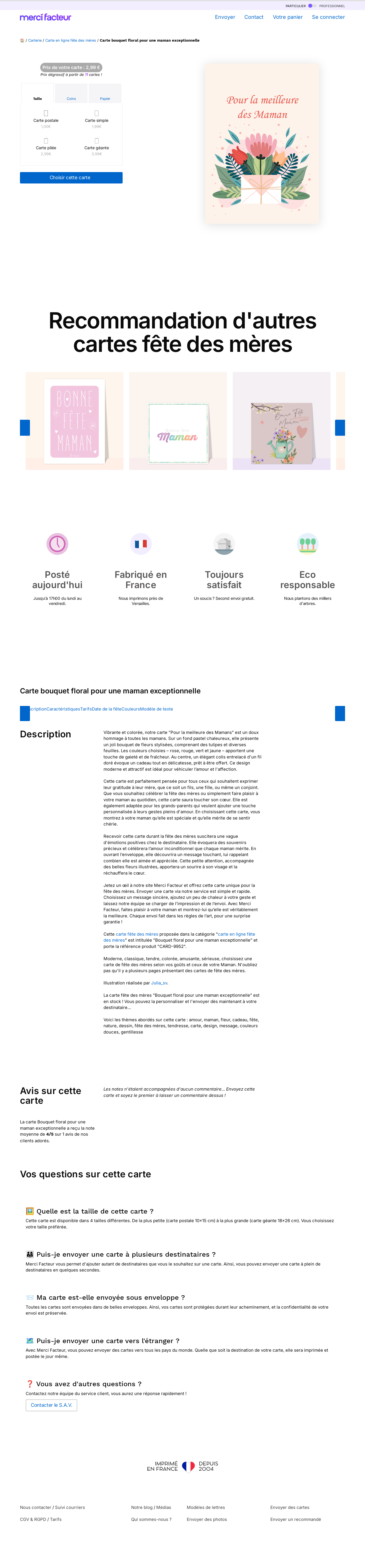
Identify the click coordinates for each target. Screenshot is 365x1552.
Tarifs (86, 709)
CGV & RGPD (33, 1519)
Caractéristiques (63, 709)
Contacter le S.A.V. (51, 1405)
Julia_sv (159, 983)
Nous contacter (35, 1507)
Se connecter (328, 17)
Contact (253, 17)
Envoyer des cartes (289, 1507)
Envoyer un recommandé (295, 1519)
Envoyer (225, 17)
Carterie (35, 40)
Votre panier (288, 17)
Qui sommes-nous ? (151, 1519)
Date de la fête (106, 709)
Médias (163, 1507)
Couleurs (130, 709)
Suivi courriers (70, 1507)
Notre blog (142, 1507)
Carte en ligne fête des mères (70, 40)
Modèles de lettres (206, 1507)
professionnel (326, 5)
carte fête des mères (137, 934)
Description (34, 709)
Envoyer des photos (207, 1519)
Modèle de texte (156, 709)
